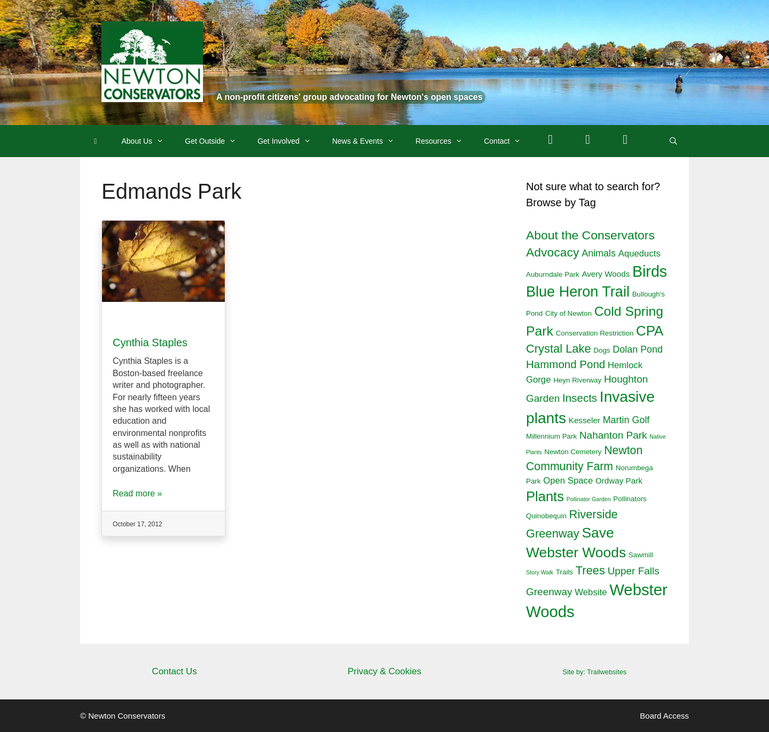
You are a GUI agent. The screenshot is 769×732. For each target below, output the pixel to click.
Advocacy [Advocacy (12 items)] (552, 252)
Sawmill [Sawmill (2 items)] (641, 555)
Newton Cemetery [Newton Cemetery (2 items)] (572, 452)
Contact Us (174, 671)
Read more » (137, 493)
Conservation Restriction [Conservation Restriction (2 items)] (595, 333)
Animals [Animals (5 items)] (599, 253)
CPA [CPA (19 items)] (649, 330)
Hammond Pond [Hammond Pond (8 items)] (565, 364)
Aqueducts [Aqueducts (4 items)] (639, 253)
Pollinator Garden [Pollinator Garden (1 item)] (589, 499)
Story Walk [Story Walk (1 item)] (539, 572)
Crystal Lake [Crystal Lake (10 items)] (558, 348)
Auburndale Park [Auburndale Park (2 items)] (552, 274)
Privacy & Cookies (384, 671)
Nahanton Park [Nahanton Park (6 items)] (613, 435)
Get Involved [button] (289, 141)
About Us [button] (148, 141)
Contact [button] (507, 141)
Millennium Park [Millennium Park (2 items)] (551, 436)
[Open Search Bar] (673, 141)
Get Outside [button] (216, 141)
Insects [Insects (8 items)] (579, 398)
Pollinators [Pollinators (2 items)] (629, 499)
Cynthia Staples (150, 342)
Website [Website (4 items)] (591, 592)
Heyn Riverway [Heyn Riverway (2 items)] (577, 380)
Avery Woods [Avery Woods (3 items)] (606, 273)
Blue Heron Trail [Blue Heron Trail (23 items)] (578, 292)
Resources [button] (444, 141)
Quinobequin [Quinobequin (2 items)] (546, 516)
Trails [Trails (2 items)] (564, 572)
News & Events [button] (368, 141)
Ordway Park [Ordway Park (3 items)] (618, 480)
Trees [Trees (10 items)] (590, 570)
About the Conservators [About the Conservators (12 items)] (590, 235)
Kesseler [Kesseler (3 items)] (584, 420)
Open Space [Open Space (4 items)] (568, 481)
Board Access (664, 715)
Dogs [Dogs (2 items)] (601, 350)
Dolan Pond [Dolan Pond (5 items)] (638, 349)
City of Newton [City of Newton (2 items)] (568, 313)
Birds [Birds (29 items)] (649, 271)
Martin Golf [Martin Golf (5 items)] (626, 420)
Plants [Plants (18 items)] (545, 496)
